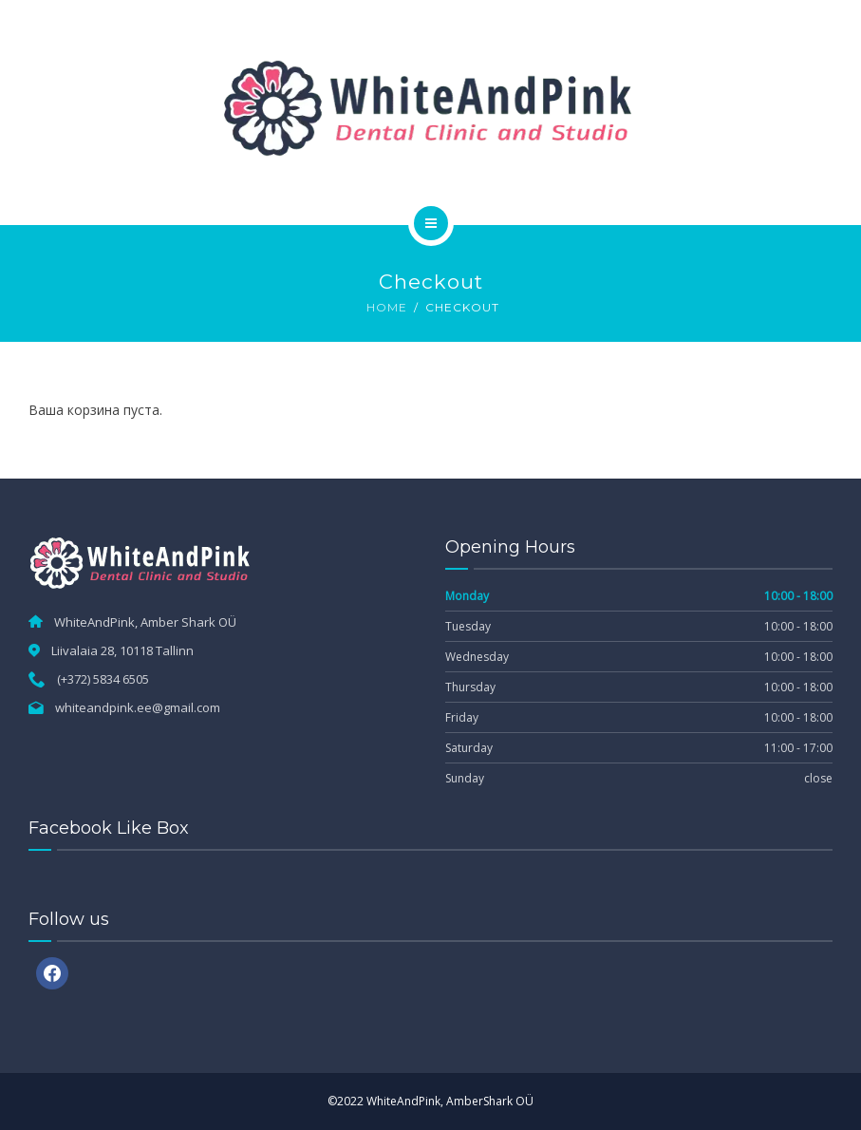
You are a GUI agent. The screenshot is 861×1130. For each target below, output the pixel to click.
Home (386, 307)
